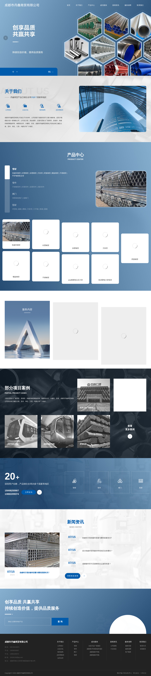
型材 (14, 205)
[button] (13, 71)
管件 (14, 183)
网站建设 (136, 673)
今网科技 (143, 673)
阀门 (14, 194)
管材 (14, 169)
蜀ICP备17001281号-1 (124, 673)
